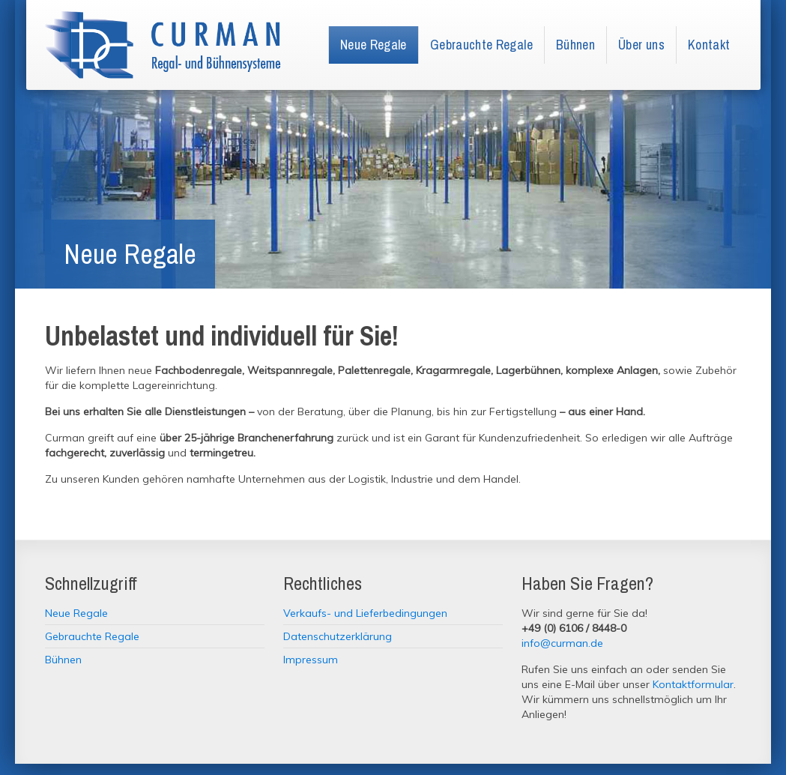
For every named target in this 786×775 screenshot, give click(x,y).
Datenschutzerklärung (337, 636)
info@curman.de (562, 643)
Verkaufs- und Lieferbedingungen (365, 613)
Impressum (310, 659)
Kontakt (709, 44)
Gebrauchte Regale (481, 44)
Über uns (641, 44)
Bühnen (575, 44)
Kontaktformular (693, 684)
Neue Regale (373, 44)
